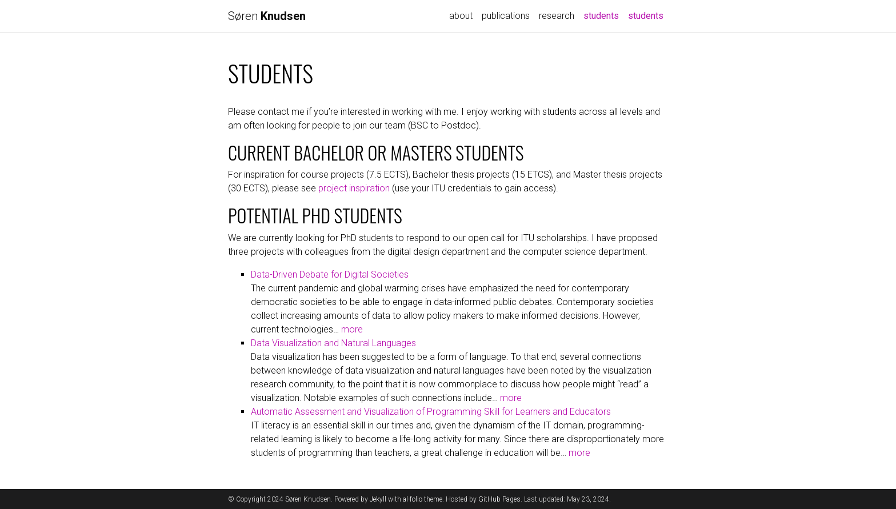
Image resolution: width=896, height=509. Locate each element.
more (352, 329)
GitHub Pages (499, 499)
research (556, 15)
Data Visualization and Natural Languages (333, 343)
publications (506, 15)
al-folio (412, 499)
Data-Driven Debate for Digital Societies (330, 274)
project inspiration (354, 188)
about (461, 15)
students (603, 15)
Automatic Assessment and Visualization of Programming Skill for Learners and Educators (431, 411)
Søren (267, 16)
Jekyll (378, 499)
